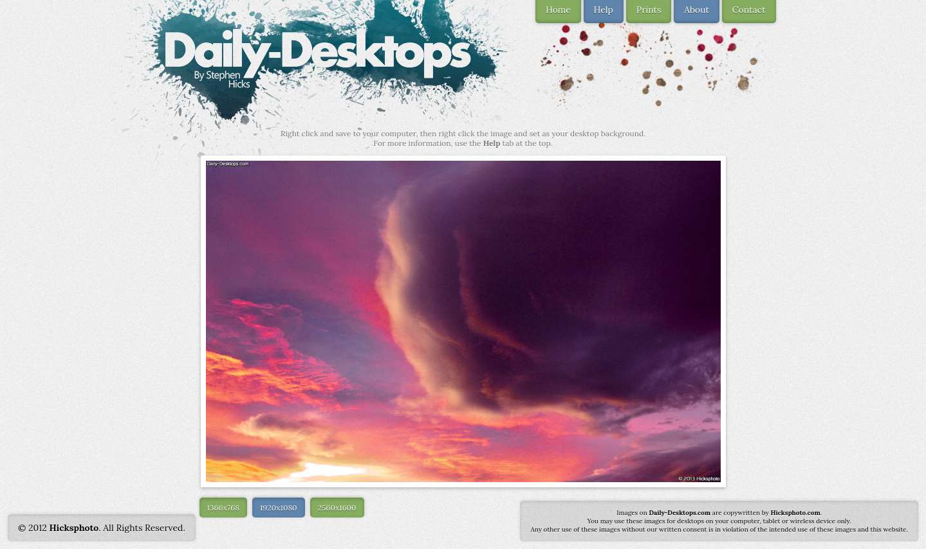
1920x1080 (278, 507)
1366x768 (223, 507)
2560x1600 (337, 507)
